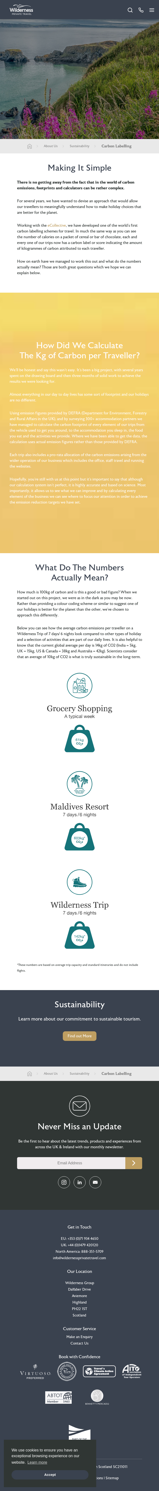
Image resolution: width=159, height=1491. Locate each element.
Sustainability (79, 146)
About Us (51, 146)
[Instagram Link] (64, 1182)
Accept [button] (50, 1475)
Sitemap (112, 1478)
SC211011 (120, 1467)
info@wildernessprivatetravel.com (79, 1258)
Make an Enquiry (79, 1337)
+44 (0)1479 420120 (83, 1245)
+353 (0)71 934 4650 (83, 1239)
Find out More (80, 1036)
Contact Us (79, 1343)
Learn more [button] (37, 1462)
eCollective (57, 225)
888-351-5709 (92, 1252)
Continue (133, 1163)
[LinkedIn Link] (80, 1182)
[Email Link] (95, 1182)
